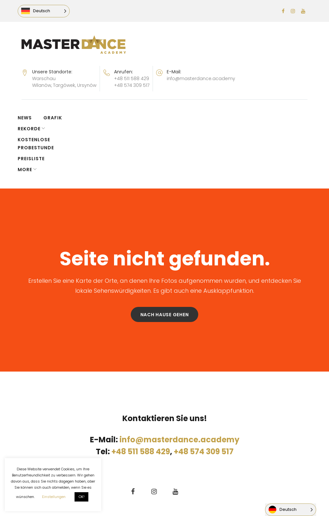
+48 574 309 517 (131, 85)
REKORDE (88, 118)
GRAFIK (56, 118)
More (244, 118)
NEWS (29, 118)
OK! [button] (81, 496)
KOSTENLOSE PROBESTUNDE (152, 118)
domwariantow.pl (158, 470)
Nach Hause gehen (164, 263)
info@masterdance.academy (201, 78)
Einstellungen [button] (54, 496)
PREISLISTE (211, 118)
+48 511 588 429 (131, 78)
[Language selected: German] (48, 11)
